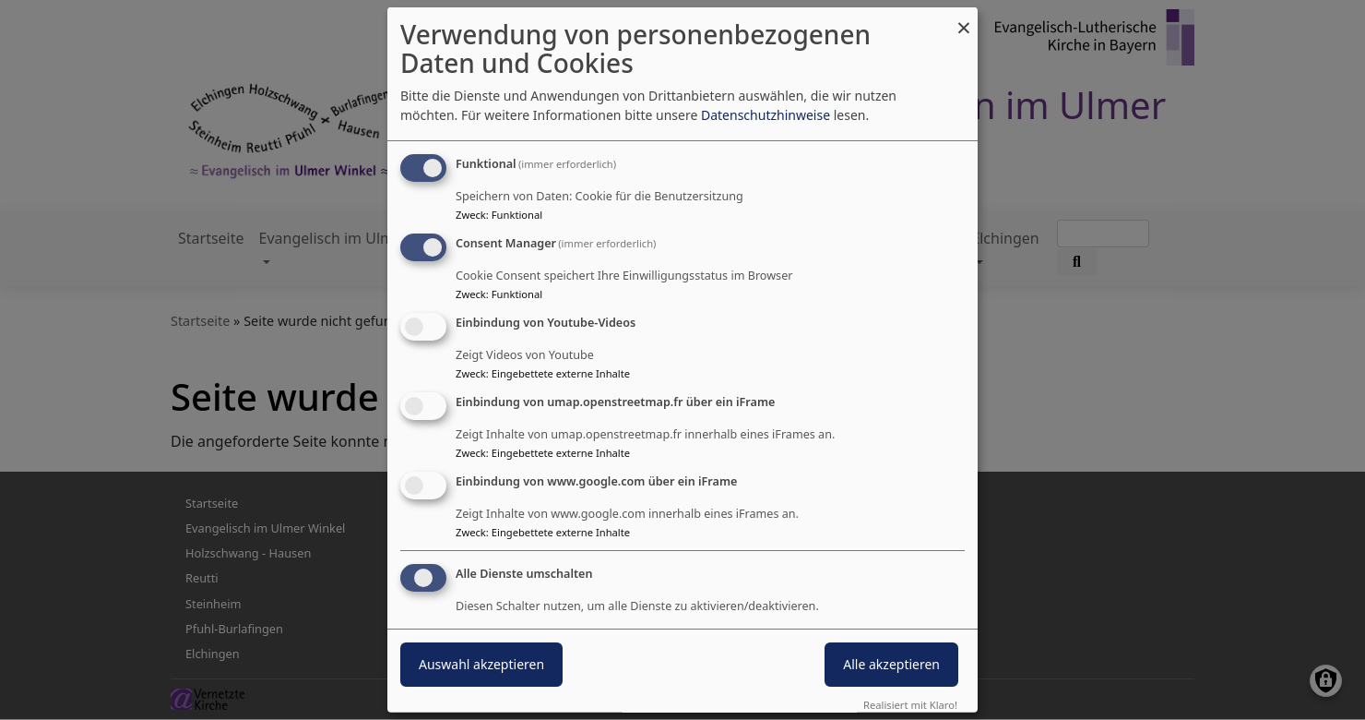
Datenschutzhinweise (765, 115)
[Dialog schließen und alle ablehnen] (964, 18)
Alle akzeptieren (891, 664)
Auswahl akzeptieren (481, 664)
